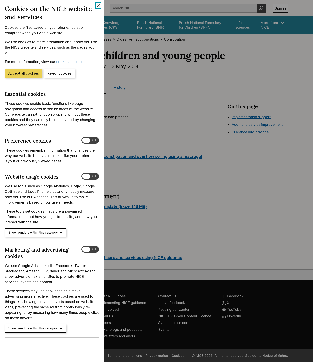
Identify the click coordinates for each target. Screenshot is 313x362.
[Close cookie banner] (98, 5)
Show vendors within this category (35, 232)
